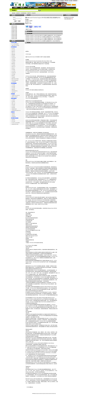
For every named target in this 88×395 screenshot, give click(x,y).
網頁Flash (13, 66)
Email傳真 (13, 60)
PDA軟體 (13, 65)
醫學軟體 (13, 63)
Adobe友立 (14, 57)
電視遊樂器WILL (15, 90)
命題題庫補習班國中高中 (16, 110)
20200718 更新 (14, 26)
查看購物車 (75, 0)
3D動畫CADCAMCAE (16, 95)
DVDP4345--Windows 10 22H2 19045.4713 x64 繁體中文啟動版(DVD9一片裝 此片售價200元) (43, 40)
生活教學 (13, 99)
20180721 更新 (14, 32)
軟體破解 (62, 0)
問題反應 (66, 0)
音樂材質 (13, 115)
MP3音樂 (13, 121)
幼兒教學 (13, 101)
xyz (36, 393)
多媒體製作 (14, 116)
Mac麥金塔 (14, 72)
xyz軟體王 (15, 7)
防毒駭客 (13, 56)
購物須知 (53, 0)
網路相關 (13, 54)
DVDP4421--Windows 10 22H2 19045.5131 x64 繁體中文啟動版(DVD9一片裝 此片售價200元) (43, 36)
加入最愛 (70, 0)
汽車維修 (13, 77)
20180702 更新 (14, 34)
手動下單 (29, 7)
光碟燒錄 (13, 59)
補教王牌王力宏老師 (15, 45)
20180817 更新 (14, 31)
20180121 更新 (14, 38)
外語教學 (13, 106)
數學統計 (13, 75)
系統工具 (13, 53)
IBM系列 (13, 68)
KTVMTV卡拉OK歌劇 (16, 122)
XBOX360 (13, 92)
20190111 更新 (14, 28)
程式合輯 (13, 50)
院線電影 (13, 119)
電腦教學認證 (14, 109)
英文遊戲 (13, 86)
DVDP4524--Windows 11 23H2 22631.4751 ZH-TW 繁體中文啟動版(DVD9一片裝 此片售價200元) (43, 38)
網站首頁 (18, 13)
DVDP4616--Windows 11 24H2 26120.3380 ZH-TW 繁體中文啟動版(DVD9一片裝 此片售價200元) (43, 35)
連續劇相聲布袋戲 (15, 124)
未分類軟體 (14, 81)
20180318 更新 (14, 35)
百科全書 (13, 104)
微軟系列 (29, 13)
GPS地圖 (13, 74)
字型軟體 (13, 62)
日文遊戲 (13, 87)
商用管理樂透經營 (15, 80)
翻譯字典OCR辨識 (15, 78)
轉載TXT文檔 (28, 29)
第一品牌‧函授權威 (15, 43)
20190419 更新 (14, 27)
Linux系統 (13, 71)
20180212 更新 (14, 37)
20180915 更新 (14, 30)
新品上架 (22, 7)
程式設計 (13, 48)
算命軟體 (13, 107)
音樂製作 (13, 113)
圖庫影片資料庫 (14, 96)
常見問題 (57, 0)
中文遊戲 (13, 84)
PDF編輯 (13, 69)
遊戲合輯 (13, 89)
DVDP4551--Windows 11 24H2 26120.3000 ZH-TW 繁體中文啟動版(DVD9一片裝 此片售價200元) (43, 39)
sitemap (33, 393)
